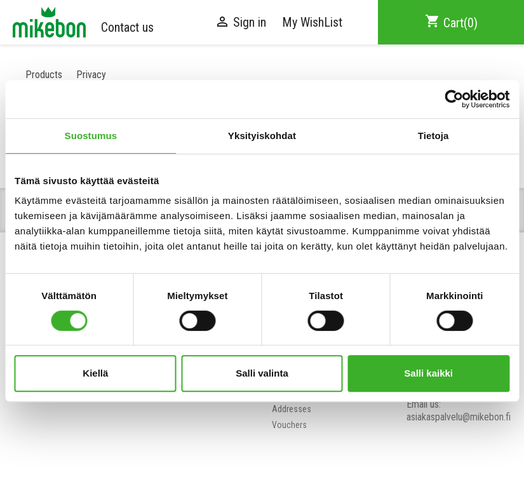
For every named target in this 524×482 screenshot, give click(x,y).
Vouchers (289, 425)
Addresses (291, 409)
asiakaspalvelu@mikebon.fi (458, 417)
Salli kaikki (428, 373)
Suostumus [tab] (91, 135)
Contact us (127, 27)
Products (43, 75)
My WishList (312, 22)
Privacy (91, 75)
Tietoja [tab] (433, 135)
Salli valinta (262, 373)
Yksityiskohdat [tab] (262, 135)
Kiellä (95, 373)
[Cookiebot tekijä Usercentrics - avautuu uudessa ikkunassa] (453, 99)
